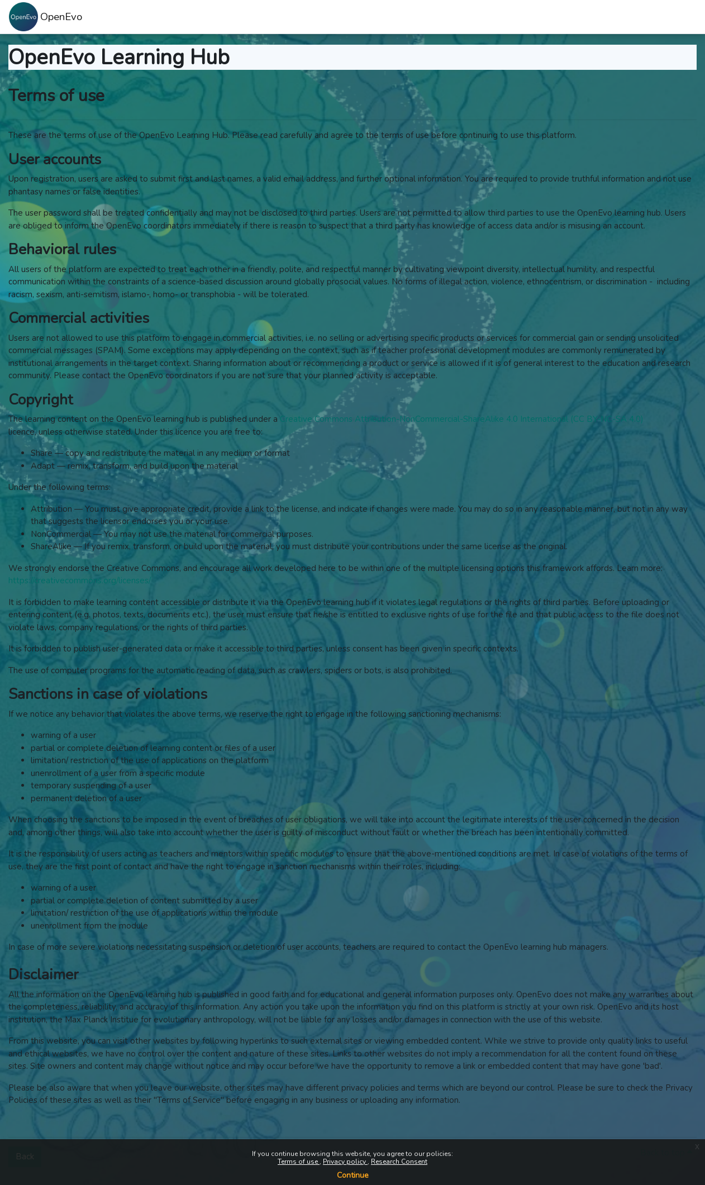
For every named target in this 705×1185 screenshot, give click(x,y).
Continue (353, 1175)
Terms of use (299, 1161)
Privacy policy (345, 1161)
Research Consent (399, 1161)
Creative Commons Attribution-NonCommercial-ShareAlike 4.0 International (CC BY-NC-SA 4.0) (462, 419)
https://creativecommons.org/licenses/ (79, 580)
